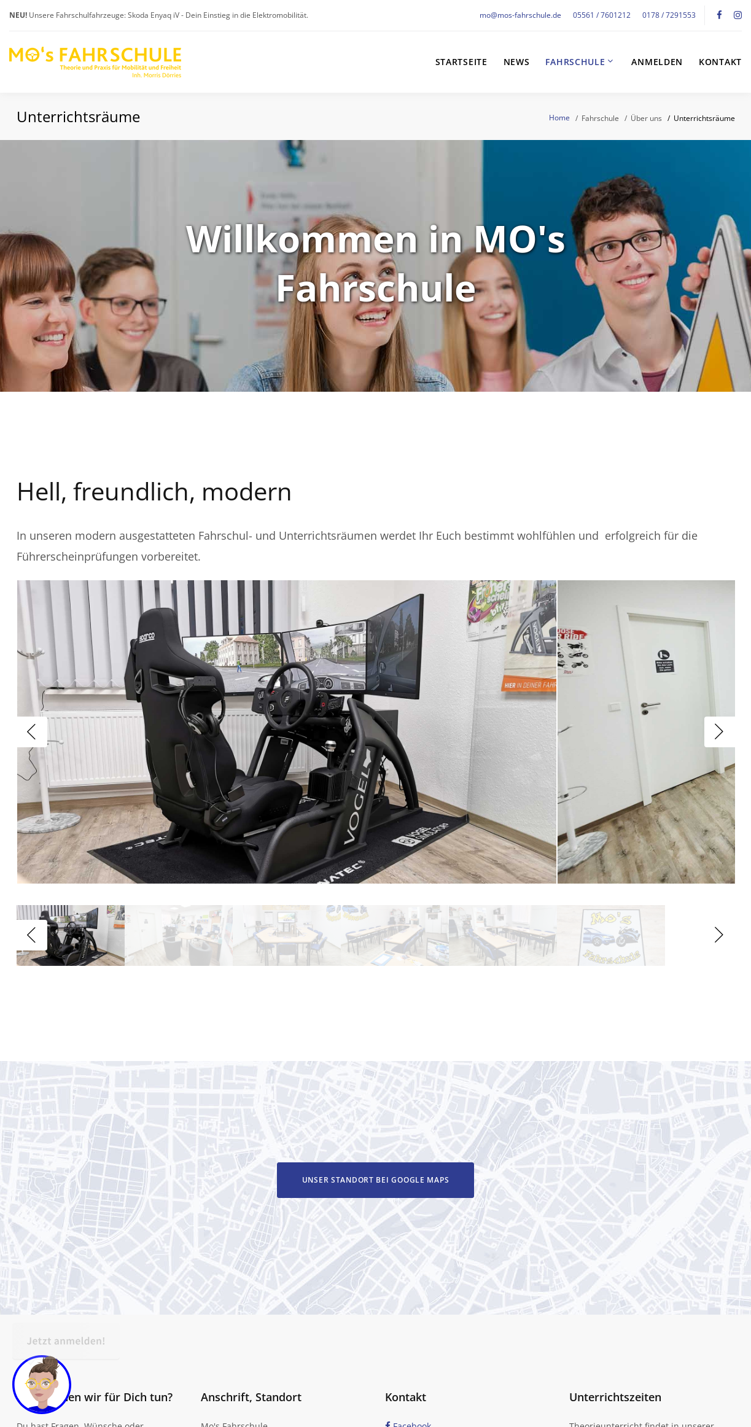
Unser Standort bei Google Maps (375, 1180)
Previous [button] (32, 732)
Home (559, 117)
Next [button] (719, 732)
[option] (287, 732)
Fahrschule (575, 62)
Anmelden (657, 62)
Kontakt (720, 62)
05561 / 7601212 (602, 15)
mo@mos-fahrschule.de (520, 15)
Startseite (461, 62)
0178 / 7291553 (669, 15)
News (517, 62)
